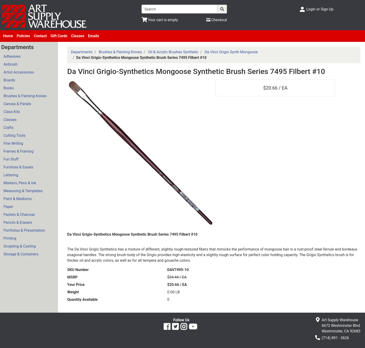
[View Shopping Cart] (160, 20)
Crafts (8, 127)
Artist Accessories (18, 72)
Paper (8, 206)
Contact (40, 36)
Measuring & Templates (23, 191)
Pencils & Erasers (17, 222)
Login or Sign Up (319, 9)
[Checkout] (216, 20)
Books (8, 88)
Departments (82, 52)
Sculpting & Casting (19, 246)
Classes (77, 36)
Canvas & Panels (17, 104)
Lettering (10, 175)
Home (8, 36)
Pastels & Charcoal (19, 214)
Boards (9, 80)
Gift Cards (59, 36)
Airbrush (10, 64)
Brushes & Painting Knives (25, 96)
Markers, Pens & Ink (19, 183)
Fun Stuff (11, 159)
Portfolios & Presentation (24, 230)
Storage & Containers (20, 254)
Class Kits (11, 112)
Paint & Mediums (17, 199)
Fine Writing (13, 143)
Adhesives (11, 56)
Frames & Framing (18, 151)
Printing (9, 238)
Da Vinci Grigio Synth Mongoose (231, 52)
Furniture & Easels (18, 167)
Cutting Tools (14, 135)
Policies (23, 36)
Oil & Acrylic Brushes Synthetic (173, 52)
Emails (93, 36)
